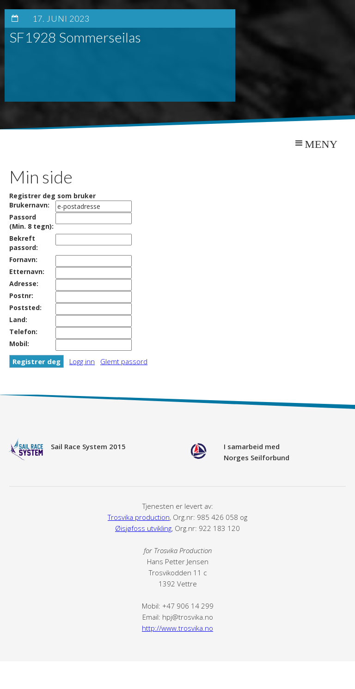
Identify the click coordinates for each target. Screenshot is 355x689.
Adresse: (23, 283)
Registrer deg (36, 361)
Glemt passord (123, 361)
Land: (18, 319)
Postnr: (21, 295)
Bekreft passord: (23, 243)
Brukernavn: (29, 205)
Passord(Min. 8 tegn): (31, 222)
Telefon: (23, 331)
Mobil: (19, 343)
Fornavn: (23, 259)
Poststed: (25, 307)
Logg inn (82, 361)
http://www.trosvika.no (177, 628)
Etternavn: (26, 271)
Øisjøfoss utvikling (143, 528)
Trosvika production (139, 517)
